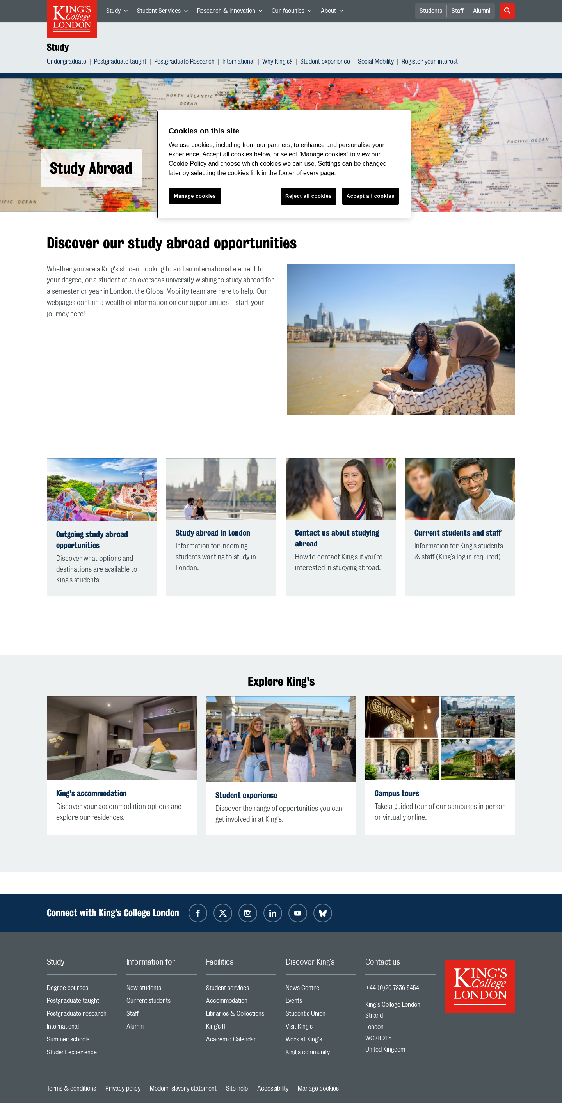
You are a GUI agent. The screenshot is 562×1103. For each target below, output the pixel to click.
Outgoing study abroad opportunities (92, 539)
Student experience (325, 63)
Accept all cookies (371, 196)
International (238, 63)
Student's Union (321, 1015)
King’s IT (241, 1028)
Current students (161, 1002)
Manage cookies (318, 1088)
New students (161, 990)
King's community (321, 1054)
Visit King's (321, 1028)
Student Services (164, 12)
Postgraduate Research (184, 63)
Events (321, 1002)
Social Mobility (376, 63)
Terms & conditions (71, 1088)
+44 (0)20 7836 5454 (392, 988)
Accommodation (241, 1002)
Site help (237, 1088)
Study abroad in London (213, 532)
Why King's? (277, 63)
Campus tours (397, 793)
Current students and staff (457, 532)
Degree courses (82, 990)
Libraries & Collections (241, 1015)
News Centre (321, 990)
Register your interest (430, 63)
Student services (241, 990)
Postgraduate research (82, 1015)
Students (431, 11)
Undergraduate (66, 63)
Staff (458, 11)
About (334, 12)
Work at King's (321, 1041)
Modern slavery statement (183, 1088)
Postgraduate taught (120, 63)
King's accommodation (91, 793)
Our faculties (294, 12)
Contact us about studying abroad (337, 538)
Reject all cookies (308, 196)
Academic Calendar (241, 1041)
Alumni (481, 11)
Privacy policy (122, 1088)
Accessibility (272, 1088)
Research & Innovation (232, 12)
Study (119, 12)
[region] (284, 164)
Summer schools (82, 1041)
